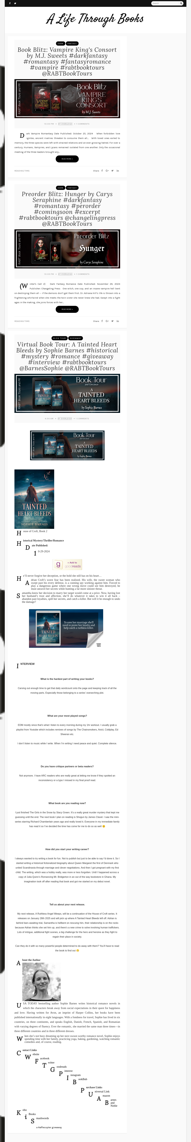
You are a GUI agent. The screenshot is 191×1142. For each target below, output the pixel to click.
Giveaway (75, 338)
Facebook (44, 1058)
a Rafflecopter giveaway (49, 1127)
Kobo (25, 1109)
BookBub (82, 1079)
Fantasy (72, 43)
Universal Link (102, 1091)
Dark (61, 43)
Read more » (67, 159)
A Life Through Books (95, 19)
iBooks (32, 1114)
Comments (82, 124)
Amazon (106, 1095)
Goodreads (62, 1066)
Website (36, 1054)
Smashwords (42, 1118)
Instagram (76, 1075)
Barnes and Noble (114, 1102)
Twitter (51, 1062)
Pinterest (68, 1070)
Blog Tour (59, 338)
